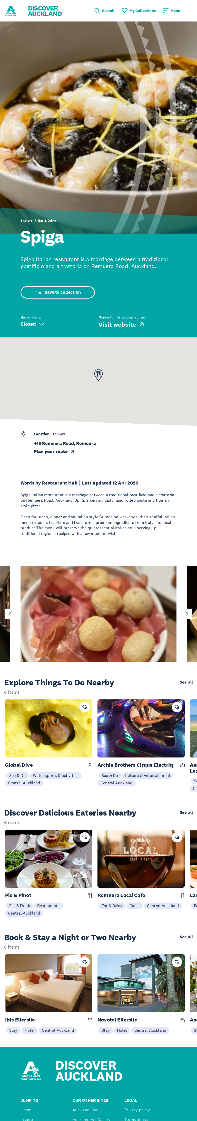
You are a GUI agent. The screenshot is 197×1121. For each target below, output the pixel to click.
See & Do (17, 775)
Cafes (135, 905)
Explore (27, 220)
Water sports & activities (55, 775)
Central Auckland (24, 782)
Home (26, 1110)
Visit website (121, 324)
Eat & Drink (47, 220)
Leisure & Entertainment (147, 775)
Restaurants (48, 905)
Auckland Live (85, 1110)
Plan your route (54, 451)
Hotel (30, 1030)
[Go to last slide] (10, 614)
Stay (13, 1030)
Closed (32, 324)
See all (186, 682)
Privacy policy (137, 1110)
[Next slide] (187, 614)
